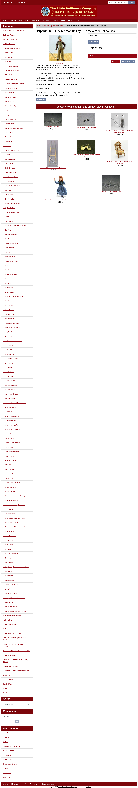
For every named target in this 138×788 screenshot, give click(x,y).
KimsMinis (7, 336)
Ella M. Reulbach (9, 199)
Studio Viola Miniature (11, 522)
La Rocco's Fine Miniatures (12, 341)
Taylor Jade (7, 549)
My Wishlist (15, 2)
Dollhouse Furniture (9, 35)
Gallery (27, 20)
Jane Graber (8, 288)
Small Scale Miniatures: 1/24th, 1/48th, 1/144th (15, 661)
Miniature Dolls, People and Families (14, 611)
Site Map (6, 768)
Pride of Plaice (8, 469)
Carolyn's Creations (10, 115)
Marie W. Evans (9, 389)
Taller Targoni (8, 545)
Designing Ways (9, 168)
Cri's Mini (7, 146)
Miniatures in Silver (10, 420)
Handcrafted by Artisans (50, 26)
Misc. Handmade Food (11, 425)
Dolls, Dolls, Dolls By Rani (12, 186)
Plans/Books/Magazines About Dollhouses (16, 671)
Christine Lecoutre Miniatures (13, 128)
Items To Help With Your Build (70, 20)
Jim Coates (7, 301)
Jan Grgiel (7, 283)
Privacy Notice (7, 759)
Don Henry (7, 190)
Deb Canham (8, 163)
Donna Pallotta (8, 194)
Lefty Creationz (8, 363)
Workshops (46, 20)
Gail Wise (7, 230)
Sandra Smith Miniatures (11, 483)
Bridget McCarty (9, 101)
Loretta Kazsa (8, 372)
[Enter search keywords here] (118, 2)
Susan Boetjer (8, 531)
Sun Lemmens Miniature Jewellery (15, 527)
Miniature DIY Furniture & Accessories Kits (16, 651)
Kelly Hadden (8, 332)
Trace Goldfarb (8, 562)
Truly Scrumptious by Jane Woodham (16, 567)
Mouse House (8, 434)
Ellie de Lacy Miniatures (11, 203)
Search (132, 2)
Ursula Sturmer (8, 580)
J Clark (6, 265)
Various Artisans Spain (11, 584)
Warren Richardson (10, 607)
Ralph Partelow (8, 474)
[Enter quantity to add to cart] (100, 61)
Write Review (41, 99)
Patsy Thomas (8, 456)
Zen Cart (88, 787)
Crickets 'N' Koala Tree (11, 150)
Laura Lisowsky (9, 354)
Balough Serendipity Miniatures (14, 84)
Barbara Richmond (10, 88)
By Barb (6, 110)
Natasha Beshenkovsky (11, 443)
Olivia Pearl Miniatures (11, 452)
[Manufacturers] (17, 716)
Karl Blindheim (8, 319)
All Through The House (11, 66)
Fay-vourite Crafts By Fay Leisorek (14, 225)
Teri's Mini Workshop (10, 553)
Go (17, 721)
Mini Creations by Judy (11, 416)
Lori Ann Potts (8, 376)
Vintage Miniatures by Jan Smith (14, 598)
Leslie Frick (7, 367)
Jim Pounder (8, 305)
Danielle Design (9, 159)
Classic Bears (8, 137)
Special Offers (7, 684)
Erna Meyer (62, 26)
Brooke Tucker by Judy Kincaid (13, 106)
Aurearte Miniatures (10, 79)
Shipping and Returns (10, 764)
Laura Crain (7, 350)
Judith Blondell (8, 310)
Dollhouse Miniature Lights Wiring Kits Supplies (15, 639)
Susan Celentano (9, 536)
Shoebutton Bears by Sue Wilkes (14, 505)
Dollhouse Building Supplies (12, 633)
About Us (6, 20)
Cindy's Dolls (8, 132)
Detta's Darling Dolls (10, 177)
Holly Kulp (7, 252)
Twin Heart (7, 571)
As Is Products (7, 620)
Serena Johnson (9, 491)
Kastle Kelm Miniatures (11, 323)
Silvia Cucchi (8, 509)
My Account (7, 755)
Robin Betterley (8, 478)
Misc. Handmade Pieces (11, 429)
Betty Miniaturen (9, 93)
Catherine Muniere (10, 119)
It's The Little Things (10, 261)
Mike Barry (7, 412)
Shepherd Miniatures (10, 500)
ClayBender (7, 141)
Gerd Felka (7, 239)
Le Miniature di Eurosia (11, 358)
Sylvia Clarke (8, 540)
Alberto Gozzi (8, 57)
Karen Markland (9, 314)
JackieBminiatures (10, 274)
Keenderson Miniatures (11, 327)
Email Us (55, 20)
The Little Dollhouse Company (67, 787)
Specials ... (6, 688)
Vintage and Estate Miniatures (12, 615)
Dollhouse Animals (9, 629)
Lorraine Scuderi (9, 381)
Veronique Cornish (10, 593)
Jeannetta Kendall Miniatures (13, 296)
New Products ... (8, 693)
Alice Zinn (7, 61)
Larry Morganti (8, 345)
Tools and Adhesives (9, 655)
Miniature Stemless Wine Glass (111, 191)
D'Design (6, 155)
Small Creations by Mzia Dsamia (14, 518)
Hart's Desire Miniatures (11, 243)
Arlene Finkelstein (9, 75)
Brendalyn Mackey (9, 97)
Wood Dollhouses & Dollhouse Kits (14, 30)
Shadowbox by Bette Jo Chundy (14, 496)
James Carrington (9, 279)
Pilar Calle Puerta (9, 460)
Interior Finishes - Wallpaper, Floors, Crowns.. (14, 645)
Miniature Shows (16, 20)
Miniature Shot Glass (52, 127)
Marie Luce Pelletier (10, 385)
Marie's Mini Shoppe (10, 394)
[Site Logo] (69, 11)
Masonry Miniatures (10, 398)
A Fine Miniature (9, 44)
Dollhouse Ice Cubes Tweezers (86, 127)
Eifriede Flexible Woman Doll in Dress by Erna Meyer (61, 200)
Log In (24, 2)
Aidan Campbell (9, 53)
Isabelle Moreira (9, 256)
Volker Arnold (8, 602)
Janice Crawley (8, 292)
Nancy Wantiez (8, 438)
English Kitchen (9, 208)
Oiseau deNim (8, 447)
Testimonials (36, 20)
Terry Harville (8, 558)
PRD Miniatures (9, 465)
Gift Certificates (8, 679)
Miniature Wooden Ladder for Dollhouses (53, 168)
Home (6, 2)
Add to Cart (115, 61)
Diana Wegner (8, 181)
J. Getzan (7, 270)
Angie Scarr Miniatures (11, 70)
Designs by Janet (9, 172)
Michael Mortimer (9, 407)
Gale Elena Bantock (10, 234)
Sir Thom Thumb (9, 514)
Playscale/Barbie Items (10, 666)
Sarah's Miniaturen (10, 487)
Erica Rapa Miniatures (11, 212)
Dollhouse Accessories (10, 624)
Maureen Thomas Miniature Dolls (14, 403)
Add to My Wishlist (128, 61)
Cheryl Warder (8, 124)
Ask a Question (93, 42)
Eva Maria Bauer (9, 221)
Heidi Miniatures (9, 248)
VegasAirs (7, 589)
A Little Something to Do (11, 48)
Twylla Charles (8, 576)
